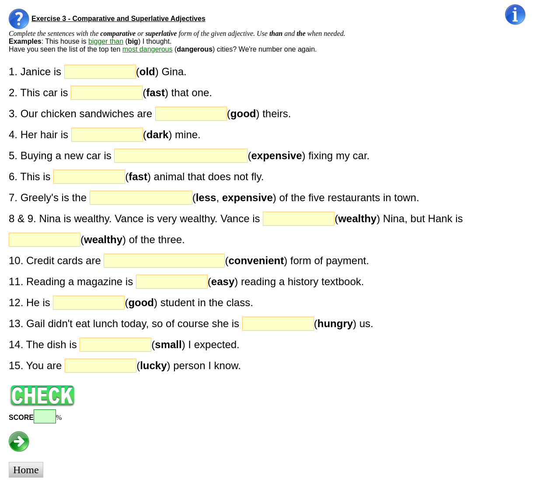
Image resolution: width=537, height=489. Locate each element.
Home (26, 469)
